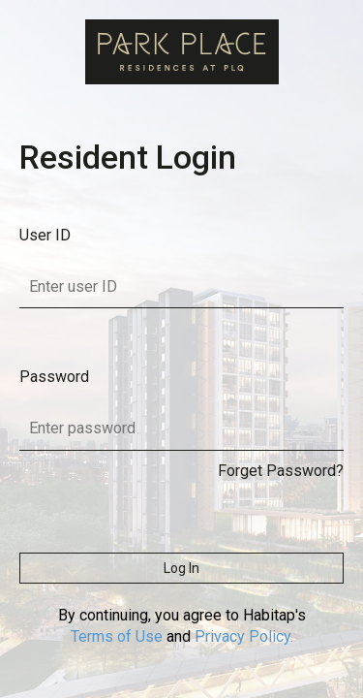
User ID (45, 235)
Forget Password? (281, 470)
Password (54, 376)
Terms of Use (117, 636)
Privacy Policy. (244, 636)
